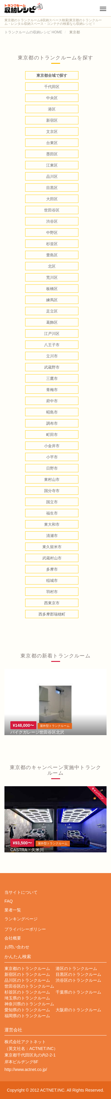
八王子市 (51, 345)
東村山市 (51, 479)
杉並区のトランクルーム (27, 992)
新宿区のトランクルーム (27, 974)
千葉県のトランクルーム (78, 992)
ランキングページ (21, 918)
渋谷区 (52, 221)
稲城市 (52, 580)
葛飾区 (52, 322)
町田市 (52, 434)
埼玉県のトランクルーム (27, 998)
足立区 (52, 311)
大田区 (52, 199)
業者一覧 (12, 910)
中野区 (52, 232)
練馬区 (52, 300)
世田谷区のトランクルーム (29, 986)
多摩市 (52, 569)
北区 (52, 266)
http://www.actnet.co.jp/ (25, 1069)
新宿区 (52, 120)
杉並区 (52, 244)
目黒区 (52, 187)
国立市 (52, 502)
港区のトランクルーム (76, 968)
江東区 (52, 165)
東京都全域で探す (51, 75)
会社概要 (12, 938)
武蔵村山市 (52, 558)
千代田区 (51, 86)
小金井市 (51, 446)
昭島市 (52, 412)
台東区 (52, 143)
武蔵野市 (51, 367)
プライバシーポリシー (25, 929)
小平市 (52, 457)
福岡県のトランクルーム (27, 1015)
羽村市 (52, 592)
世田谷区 (51, 210)
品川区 (52, 176)
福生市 (52, 513)
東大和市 (51, 524)
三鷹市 (52, 378)
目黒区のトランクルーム (78, 974)
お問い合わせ (16, 947)
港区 (52, 109)
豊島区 (52, 255)
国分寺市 (51, 491)
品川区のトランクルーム (27, 980)
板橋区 (52, 288)
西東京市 (51, 603)
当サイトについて (21, 892)
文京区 (52, 131)
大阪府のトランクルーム (78, 1009)
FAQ (8, 901)
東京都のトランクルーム (27, 968)
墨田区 (52, 154)
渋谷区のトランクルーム (78, 980)
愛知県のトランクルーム (27, 1009)
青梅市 (52, 390)
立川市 (52, 356)
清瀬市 (52, 535)
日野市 (52, 468)
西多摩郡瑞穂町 (51, 614)
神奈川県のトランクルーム (29, 1004)
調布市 (52, 423)
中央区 (52, 98)
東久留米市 (52, 547)
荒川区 (52, 277)
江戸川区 (51, 333)
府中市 (52, 401)
